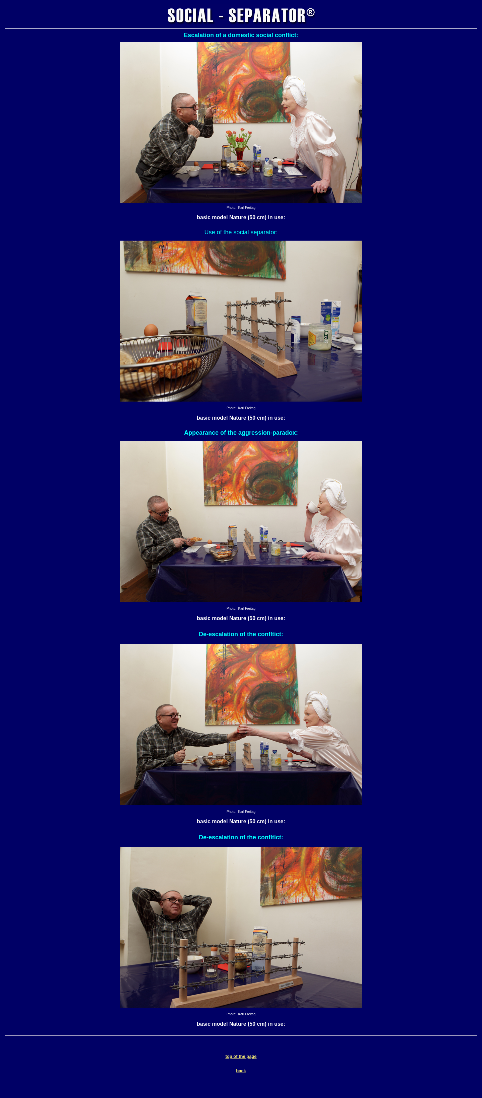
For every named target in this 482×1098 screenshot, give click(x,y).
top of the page (240, 1056)
